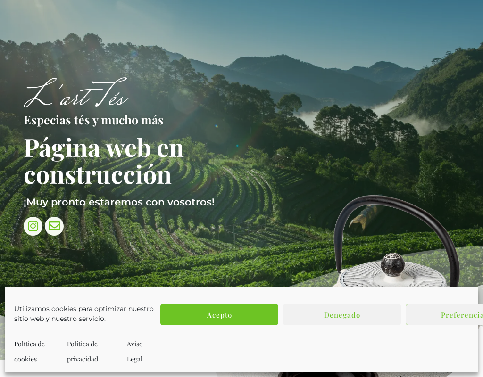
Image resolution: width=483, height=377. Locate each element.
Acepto (219, 315)
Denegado (342, 315)
